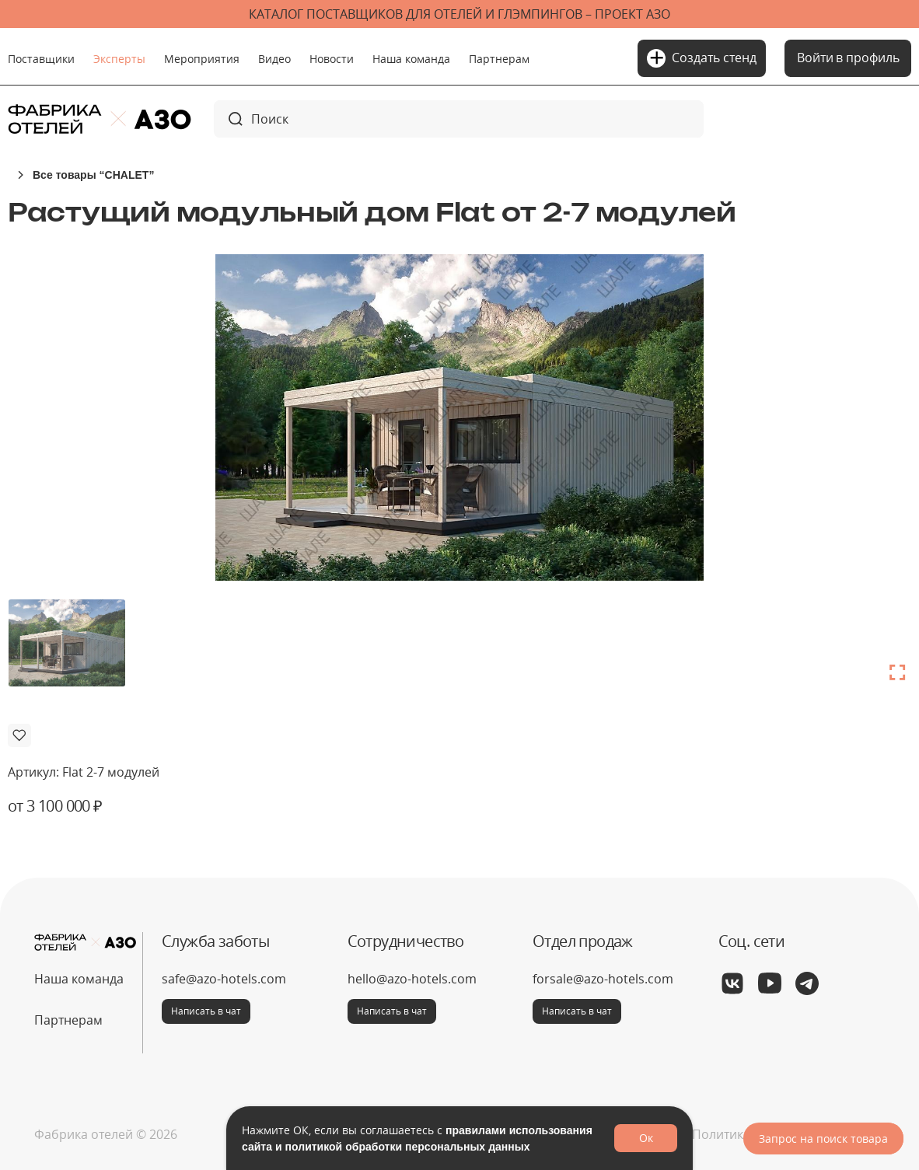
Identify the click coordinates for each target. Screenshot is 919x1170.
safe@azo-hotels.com (224, 978)
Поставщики (41, 58)
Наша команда (411, 58)
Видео (274, 58)
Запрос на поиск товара (823, 1138)
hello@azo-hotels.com (412, 978)
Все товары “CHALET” (93, 174)
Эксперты (119, 58)
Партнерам (499, 58)
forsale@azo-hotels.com (603, 978)
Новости (331, 58)
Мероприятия (201, 58)
